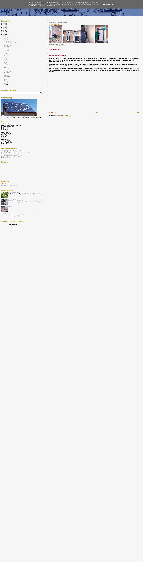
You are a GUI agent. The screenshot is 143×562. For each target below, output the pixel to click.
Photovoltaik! (6, 39)
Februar (6, 85)
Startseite (95, 112)
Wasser (5, 63)
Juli (5, 79)
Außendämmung (7, 64)
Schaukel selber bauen (13, 192)
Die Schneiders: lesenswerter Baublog (10, 154)
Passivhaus (4, 213)
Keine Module (6, 50)
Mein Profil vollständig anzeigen (9, 185)
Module (5, 51)
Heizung (5, 55)
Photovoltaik (6, 54)
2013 (4, 30)
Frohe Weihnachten (8, 41)
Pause (5, 43)
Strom (5, 49)
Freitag (5, 59)
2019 (4, 26)
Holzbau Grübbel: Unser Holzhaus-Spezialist (11, 150)
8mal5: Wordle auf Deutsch (7, 157)
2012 (4, 31)
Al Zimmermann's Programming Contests (10, 156)
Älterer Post (139, 112)
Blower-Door (6, 67)
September (6, 76)
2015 (4, 28)
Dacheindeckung (7, 71)
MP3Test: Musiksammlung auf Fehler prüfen (11, 155)
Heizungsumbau (12, 199)
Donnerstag (6, 60)
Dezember (6, 37)
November (6, 74)
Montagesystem (7, 53)
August (5, 77)
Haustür (5, 70)
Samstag (5, 58)
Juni (5, 80)
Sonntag (5, 56)
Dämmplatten (6, 47)
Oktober (6, 75)
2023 (4, 24)
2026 (4, 23)
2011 (4, 33)
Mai (5, 82)
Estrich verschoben (8, 45)
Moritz (4, 183)
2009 (4, 36)
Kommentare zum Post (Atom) (63, 115)
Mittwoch (5, 62)
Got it (114, 4)
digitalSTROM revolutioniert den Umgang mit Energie (13, 151)
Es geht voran (6, 72)
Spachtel (5, 66)
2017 (4, 27)
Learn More (106, 4)
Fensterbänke (6, 68)
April (5, 83)
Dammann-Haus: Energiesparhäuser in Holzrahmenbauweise (15, 152)
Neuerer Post (52, 112)
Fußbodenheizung (7, 46)
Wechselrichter (7, 38)
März (5, 84)
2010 (4, 34)
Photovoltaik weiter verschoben (10, 42)
